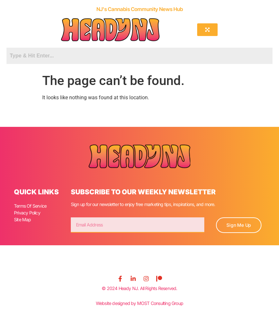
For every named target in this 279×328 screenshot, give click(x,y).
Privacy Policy (27, 212)
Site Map (22, 219)
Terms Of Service (30, 206)
